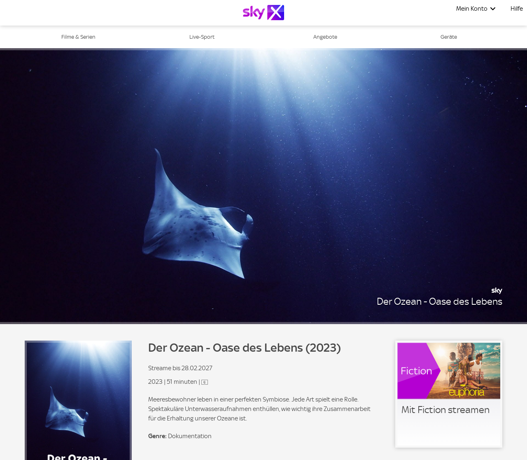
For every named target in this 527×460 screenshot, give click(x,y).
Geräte (449, 37)
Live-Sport (202, 37)
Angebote (325, 37)
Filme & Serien (78, 37)
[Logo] (263, 12)
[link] (448, 394)
